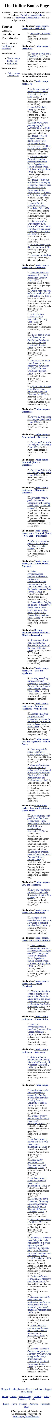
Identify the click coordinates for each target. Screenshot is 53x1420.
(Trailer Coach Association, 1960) (39, 1247)
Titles (46, 1396)
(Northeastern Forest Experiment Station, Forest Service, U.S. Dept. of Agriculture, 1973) (39, 164)
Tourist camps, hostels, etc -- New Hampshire (36, 939)
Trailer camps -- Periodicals (14, 74)
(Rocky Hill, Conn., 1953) (39, 419)
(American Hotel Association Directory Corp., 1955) (37, 318)
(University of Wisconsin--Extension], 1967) (38, 1062)
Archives (34, 1404)
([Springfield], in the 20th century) (39, 894)
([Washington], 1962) (37, 1182)
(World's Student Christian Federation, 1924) (38, 341)
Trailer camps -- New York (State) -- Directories (36, 462)
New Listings (25, 1396)
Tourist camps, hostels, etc (13, 59)
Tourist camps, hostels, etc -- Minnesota (35, 911)
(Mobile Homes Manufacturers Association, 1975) (38, 823)
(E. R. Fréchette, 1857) (39, 999)
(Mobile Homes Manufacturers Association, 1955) (37, 1330)
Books (6, 1404)
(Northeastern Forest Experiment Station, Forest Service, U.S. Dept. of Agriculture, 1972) (39, 955)
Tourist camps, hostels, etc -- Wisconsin (35, 1050)
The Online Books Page (26, 5)
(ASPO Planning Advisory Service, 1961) (39, 856)
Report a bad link (34, 1389)
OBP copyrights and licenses (26, 1416)
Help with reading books (12, 1389)
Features (23, 1404)
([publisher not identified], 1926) (39, 921)
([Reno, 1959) (39, 1279)
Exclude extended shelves (32, 15)
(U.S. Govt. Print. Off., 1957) (38, 205)
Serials (32, 1399)
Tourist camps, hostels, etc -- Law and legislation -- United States (35, 706)
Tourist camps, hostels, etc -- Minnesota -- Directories (35, 490)
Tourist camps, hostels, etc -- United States (35, 1017)
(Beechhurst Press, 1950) (39, 245)
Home (5, 1396)
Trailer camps (41, 1085)
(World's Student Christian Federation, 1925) (38, 367)
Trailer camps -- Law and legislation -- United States (36, 741)
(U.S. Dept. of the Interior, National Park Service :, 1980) (39, 581)
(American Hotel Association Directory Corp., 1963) (37, 93)
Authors (37, 1396)
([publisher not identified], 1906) (39, 1305)
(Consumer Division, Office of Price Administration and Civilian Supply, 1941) (39, 772)
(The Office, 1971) (39, 55)
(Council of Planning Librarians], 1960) (37, 1205)
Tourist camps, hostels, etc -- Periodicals (35, 27)
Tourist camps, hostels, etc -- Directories (35, 266)
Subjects (22, 1399)
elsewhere (6, 48)
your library (7, 46)
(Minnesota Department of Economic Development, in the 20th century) (38, 503)
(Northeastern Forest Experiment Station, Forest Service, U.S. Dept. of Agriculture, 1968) (39, 142)
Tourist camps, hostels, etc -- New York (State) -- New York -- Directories (36, 533)
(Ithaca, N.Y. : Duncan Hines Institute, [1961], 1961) (39, 610)
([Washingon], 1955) (38, 1120)
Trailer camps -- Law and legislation (36, 883)
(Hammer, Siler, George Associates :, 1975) (39, 1029)
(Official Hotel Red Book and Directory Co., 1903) (39, 293)
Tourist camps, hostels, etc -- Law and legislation (35, 670)
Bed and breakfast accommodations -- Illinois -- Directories (36, 632)
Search (13, 1396)
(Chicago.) (40, 33)
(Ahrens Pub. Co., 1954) (38, 125)
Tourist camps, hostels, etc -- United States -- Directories (36, 563)
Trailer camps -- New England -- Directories (36, 435)
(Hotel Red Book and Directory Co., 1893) (39, 390)
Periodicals (12, 63)
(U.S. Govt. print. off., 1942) (39, 227)
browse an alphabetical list (28, 17)
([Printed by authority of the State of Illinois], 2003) (38, 645)
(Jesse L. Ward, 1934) (39, 684)
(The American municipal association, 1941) (36, 1164)
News (14, 1404)
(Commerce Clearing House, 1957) (37, 752)
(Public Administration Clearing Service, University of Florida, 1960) (37, 1098)
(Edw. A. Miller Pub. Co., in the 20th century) (38, 545)
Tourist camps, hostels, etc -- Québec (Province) (35, 983)
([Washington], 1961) (37, 1143)
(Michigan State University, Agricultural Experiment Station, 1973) (39, 1357)
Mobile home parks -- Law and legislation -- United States (36, 808)
